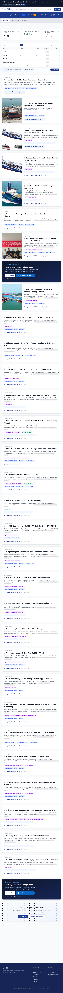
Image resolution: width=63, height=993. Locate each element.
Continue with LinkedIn (25, 275)
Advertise (35, 979)
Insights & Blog (37, 972)
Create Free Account (37, 916)
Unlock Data (55, 69)
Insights (10, 15)
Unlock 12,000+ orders (53, 45)
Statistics (32, 15)
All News (5, 20)
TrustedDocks (7, 4)
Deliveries (25, 20)
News (3, 15)
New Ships (7, 9)
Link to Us (35, 981)
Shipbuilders (44, 15)
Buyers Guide (53, 14)
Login (49, 9)
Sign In (23, 916)
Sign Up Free (10, 275)
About (59, 15)
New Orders (15, 20)
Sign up (57, 9)
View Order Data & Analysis (15, 92)
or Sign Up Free (44, 175)
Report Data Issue (53, 974)
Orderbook (20, 15)
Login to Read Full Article (32, 175)
